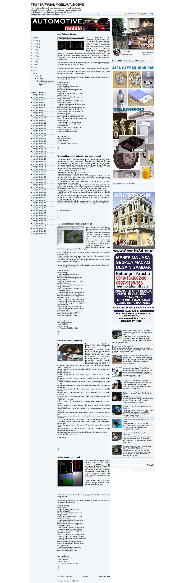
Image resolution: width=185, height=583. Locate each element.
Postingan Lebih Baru (64, 576)
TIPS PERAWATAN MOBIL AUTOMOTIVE (57, 4)
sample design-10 (39, 118)
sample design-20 (39, 144)
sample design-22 (39, 149)
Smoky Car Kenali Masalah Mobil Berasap (137, 356)
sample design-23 (39, 151)
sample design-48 (39, 216)
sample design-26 (39, 159)
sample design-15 (39, 131)
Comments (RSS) (134, 14)
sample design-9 (39, 115)
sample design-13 (39, 126)
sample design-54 (39, 231)
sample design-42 (39, 200)
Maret (37, 76)
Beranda (86, 576)
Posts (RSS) (148, 14)
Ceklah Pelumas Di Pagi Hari (69, 340)
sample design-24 (39, 154)
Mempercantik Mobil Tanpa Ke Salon (135, 381)
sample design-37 (39, 187)
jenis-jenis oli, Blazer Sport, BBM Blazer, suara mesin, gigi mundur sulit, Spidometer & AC (137, 332)
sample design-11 (39, 120)
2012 (35, 47)
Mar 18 (39, 78)
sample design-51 (39, 223)
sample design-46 (39, 210)
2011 (35, 44)
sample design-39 (39, 192)
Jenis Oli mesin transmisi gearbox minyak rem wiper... (45, 83)
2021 (35, 67)
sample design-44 (39, 205)
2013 (35, 50)
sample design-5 (39, 105)
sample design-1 (39, 95)
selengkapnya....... (66, 210)
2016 (35, 56)
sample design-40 (39, 195)
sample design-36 (39, 185)
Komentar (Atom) (72, 581)
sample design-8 (39, 113)
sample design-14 (39, 128)
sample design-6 (39, 108)
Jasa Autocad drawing (66, 34)
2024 (35, 73)
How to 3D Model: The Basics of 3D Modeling (129, 61)
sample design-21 (39, 146)
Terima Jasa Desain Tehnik (68, 457)
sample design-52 (39, 226)
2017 (35, 59)
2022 (35, 70)
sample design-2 (39, 97)
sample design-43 (39, 203)
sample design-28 (39, 164)
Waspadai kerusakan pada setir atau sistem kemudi (79, 156)
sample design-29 (39, 167)
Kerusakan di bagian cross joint (123, 346)
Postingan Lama (104, 576)
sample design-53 (39, 228)
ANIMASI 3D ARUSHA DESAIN (123, 184)
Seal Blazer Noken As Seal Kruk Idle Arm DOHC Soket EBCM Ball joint (137, 447)
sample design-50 (39, 221)
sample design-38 (39, 190)
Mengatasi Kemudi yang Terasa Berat (136, 368)
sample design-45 (39, 208)
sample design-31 (39, 172)
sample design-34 (39, 180)
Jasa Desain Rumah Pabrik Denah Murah (74, 224)
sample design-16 (39, 133)
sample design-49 (39, 218)
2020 (35, 64)
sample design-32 (39, 174)
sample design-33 (39, 177)
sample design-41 (39, 198)
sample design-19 (39, 141)
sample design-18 (39, 138)
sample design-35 (39, 182)
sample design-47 (39, 213)
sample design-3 (39, 100)
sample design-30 (39, 169)
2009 (35, 38)
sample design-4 (39, 102)
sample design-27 (39, 162)
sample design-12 (39, 123)
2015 (35, 53)
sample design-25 (39, 156)
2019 (35, 61)
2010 (35, 41)
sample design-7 (39, 110)
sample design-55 (39, 234)
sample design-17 (39, 136)
